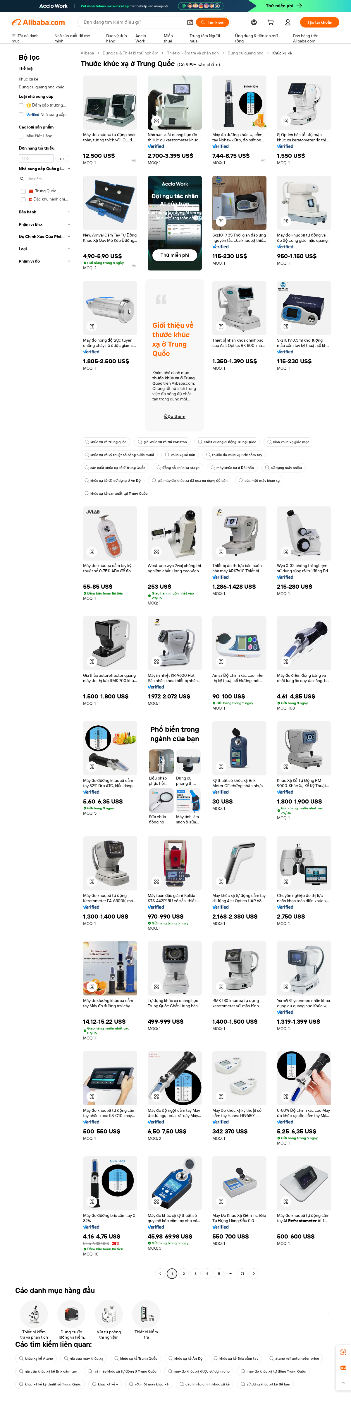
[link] (343, 1352)
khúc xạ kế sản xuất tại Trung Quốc (116, 493)
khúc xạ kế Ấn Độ (185, 1358)
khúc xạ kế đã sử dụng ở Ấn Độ (113, 480)
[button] (190, 22)
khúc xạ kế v (105, 1384)
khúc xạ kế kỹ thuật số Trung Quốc (50, 1384)
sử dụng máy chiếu (283, 467)
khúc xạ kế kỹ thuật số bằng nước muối (119, 455)
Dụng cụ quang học (246, 53)
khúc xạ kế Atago (36, 1358)
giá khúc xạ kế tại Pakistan (162, 442)
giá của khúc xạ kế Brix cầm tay (48, 1371)
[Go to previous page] (160, 1273)
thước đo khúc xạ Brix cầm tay (234, 455)
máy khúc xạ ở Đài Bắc (232, 467)
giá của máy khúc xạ (83, 1358)
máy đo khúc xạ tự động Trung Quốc (273, 1371)
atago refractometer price (294, 1358)
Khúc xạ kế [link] (282, 53)
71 (242, 1274)
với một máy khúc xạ (148, 1384)
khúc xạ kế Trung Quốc (135, 1358)
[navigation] (44, 664)
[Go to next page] (254, 1273)
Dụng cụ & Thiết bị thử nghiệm (130, 53)
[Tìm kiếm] (212, 22)
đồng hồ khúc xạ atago (177, 467)
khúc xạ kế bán (180, 455)
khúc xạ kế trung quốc (106, 442)
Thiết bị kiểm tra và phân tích (193, 53)
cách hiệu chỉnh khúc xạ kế (205, 1384)
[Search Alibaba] (133, 22)
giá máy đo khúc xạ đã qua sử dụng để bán (190, 480)
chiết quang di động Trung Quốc (227, 442)
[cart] (271, 23)
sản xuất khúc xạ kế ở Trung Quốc (115, 467)
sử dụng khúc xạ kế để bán (265, 1384)
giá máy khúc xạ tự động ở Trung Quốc (122, 1371)
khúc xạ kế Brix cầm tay (236, 1358)
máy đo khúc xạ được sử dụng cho (199, 1371)
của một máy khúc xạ (259, 480)
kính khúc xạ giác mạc (288, 442)
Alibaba (87, 53)
